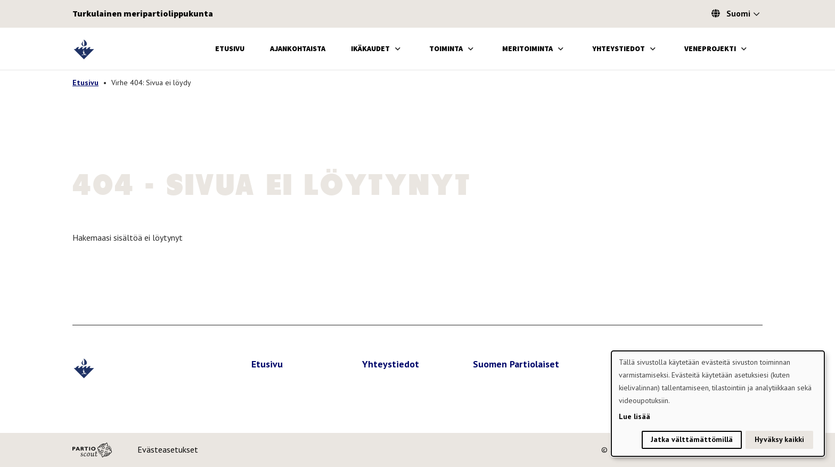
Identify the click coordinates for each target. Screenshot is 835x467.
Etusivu (229, 48)
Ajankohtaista (297, 48)
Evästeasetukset (167, 449)
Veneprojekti (710, 48)
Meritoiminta (527, 48)
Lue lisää (634, 416)
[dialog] (717, 403)
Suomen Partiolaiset (516, 364)
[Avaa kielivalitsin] (756, 15)
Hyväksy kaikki (779, 439)
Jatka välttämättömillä (692, 439)
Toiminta (446, 48)
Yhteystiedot (618, 48)
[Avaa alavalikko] (398, 48)
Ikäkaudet (370, 48)
